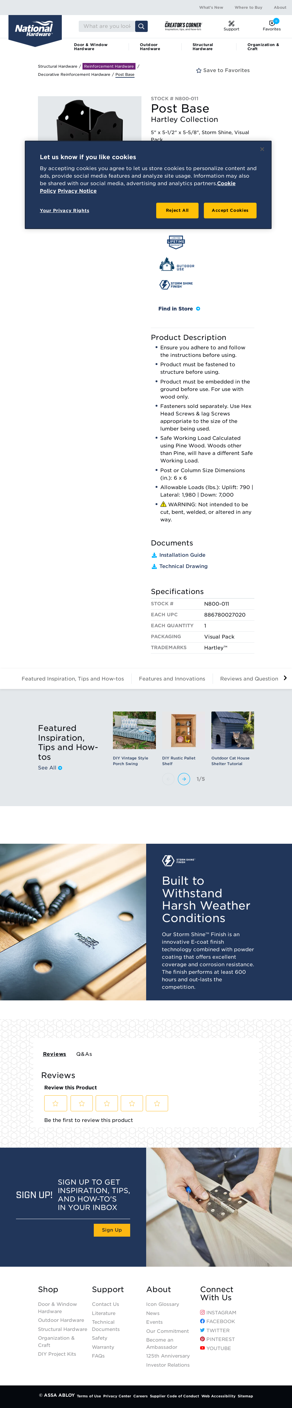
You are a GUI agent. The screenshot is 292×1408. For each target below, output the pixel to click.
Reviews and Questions (250, 679)
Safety (99, 1338)
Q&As (84, 1054)
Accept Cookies (230, 210)
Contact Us (105, 1304)
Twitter (215, 1330)
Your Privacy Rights (64, 210)
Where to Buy (249, 7)
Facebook (217, 1321)
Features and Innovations (172, 679)
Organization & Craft (263, 46)
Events (154, 1322)
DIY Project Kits (57, 1354)
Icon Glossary (162, 1304)
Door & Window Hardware (91, 46)
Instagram (218, 1313)
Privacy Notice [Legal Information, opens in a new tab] (77, 191)
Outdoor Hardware (150, 46)
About (280, 7)
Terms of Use (89, 1396)
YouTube (215, 1348)
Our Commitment (167, 1331)
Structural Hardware (203, 46)
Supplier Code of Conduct (174, 1396)
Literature (103, 1313)
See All (50, 768)
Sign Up (112, 1230)
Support (108, 1289)
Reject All (177, 210)
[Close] (262, 149)
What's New (211, 7)
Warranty (103, 1347)
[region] (148, 185)
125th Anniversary (168, 1356)
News (153, 1313)
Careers (140, 1396)
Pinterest (217, 1339)
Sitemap (245, 1396)
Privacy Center (117, 1396)
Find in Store (179, 309)
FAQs (98, 1356)
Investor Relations (168, 1365)
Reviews (54, 1054)
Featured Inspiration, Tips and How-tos (73, 679)
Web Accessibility (218, 1396)
